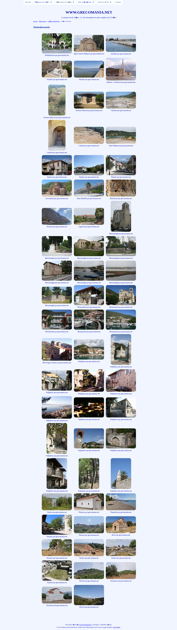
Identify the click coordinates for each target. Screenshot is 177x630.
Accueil (28, 2)
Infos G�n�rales (85, 2)
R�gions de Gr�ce (42, 2)
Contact (118, 2)
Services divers (103, 2)
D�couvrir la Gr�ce (64, 2)
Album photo (42, 21)
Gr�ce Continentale (53, 21)
